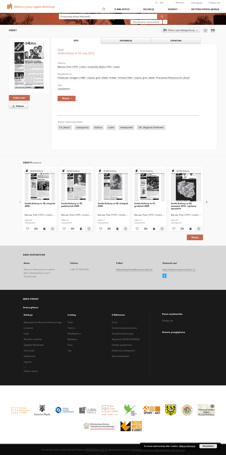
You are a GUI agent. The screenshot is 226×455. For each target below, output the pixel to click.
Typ (69, 350)
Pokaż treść (19, 97)
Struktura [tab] (176, 40)
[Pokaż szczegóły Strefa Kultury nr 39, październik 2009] (89, 228)
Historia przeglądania (205, 9)
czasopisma (82, 127)
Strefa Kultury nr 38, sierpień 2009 (40, 204)
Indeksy (172, 9)
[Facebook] (164, 275)
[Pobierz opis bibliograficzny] (35, 228)
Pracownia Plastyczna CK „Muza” (173, 77)
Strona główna (30, 307)
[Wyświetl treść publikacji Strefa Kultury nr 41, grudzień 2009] (154, 228)
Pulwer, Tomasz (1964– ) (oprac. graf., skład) (131, 77)
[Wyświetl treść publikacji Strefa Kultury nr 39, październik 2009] (81, 228)
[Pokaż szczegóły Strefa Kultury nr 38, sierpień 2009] (52, 228)
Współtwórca (74, 333)
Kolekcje (148, 9)
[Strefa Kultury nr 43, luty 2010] (29, 65)
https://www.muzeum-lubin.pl (178, 269)
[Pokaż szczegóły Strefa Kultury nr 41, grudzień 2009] (162, 228)
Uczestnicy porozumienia (124, 327)
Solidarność (29, 356)
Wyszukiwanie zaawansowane (146, 22)
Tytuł (70, 322)
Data (70, 344)
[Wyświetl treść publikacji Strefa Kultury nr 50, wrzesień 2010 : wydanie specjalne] (190, 228)
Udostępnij (196, 2)
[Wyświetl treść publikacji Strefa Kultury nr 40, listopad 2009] (117, 228)
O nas (115, 322)
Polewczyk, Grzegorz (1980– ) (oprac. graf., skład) (83, 77)
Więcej (194, 237)
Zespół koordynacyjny (122, 333)
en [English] (161, 3)
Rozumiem (208, 446)
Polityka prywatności (122, 344)
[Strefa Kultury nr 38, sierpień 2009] (40, 185)
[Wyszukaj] (162, 16)
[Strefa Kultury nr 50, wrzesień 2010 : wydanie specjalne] (186, 185)
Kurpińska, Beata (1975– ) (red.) (104, 66)
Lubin (111, 127)
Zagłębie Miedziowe (34, 344)
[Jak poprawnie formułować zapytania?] (165, 22)
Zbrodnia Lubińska (33, 339)
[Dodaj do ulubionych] (205, 30)
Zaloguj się (214, 2)
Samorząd (29, 350)
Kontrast (180, 2)
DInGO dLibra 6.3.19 (96, 449)
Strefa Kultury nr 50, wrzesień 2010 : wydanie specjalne (183, 206)
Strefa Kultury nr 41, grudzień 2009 (145, 204)
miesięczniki (126, 127)
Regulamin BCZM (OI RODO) (126, 339)
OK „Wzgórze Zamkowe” (151, 127)
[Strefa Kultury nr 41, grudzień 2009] (150, 185)
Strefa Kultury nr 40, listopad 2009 (113, 204)
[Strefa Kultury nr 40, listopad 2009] (113, 185)
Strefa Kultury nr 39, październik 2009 (71, 204)
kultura (98, 127)
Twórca (71, 327)
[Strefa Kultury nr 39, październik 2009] (76, 185)
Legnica (27, 361)
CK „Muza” (64, 127)
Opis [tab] (76, 40)
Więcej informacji (187, 446)
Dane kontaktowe (120, 356)
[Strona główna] (104, 9)
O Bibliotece (122, 9)
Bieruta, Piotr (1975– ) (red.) (72, 66)
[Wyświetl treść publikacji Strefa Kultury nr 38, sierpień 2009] (44, 228)
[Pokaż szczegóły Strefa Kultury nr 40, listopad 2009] (125, 228)
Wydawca (72, 339)
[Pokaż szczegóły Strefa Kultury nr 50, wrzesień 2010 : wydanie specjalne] (198, 228)
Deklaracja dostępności (123, 350)
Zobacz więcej (31, 371)
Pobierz (17, 106)
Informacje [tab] (126, 40)
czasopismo (64, 88)
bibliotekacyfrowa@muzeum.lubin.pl (134, 269)
